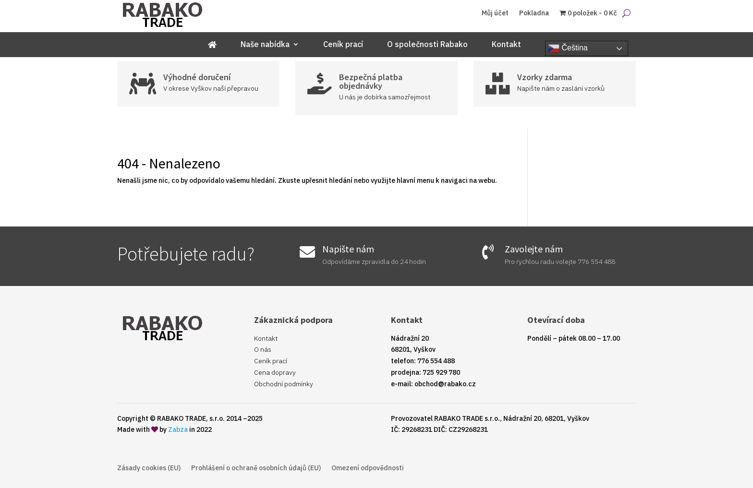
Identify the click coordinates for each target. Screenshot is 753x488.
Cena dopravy (275, 372)
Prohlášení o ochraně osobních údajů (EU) (256, 468)
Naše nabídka (265, 45)
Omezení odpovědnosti (367, 468)
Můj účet (495, 13)
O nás (262, 349)
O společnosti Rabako (427, 45)
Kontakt (506, 45)
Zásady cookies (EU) (149, 468)
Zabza (178, 429)
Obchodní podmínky (283, 384)
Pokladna (534, 13)
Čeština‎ (568, 48)
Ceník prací (343, 45)
